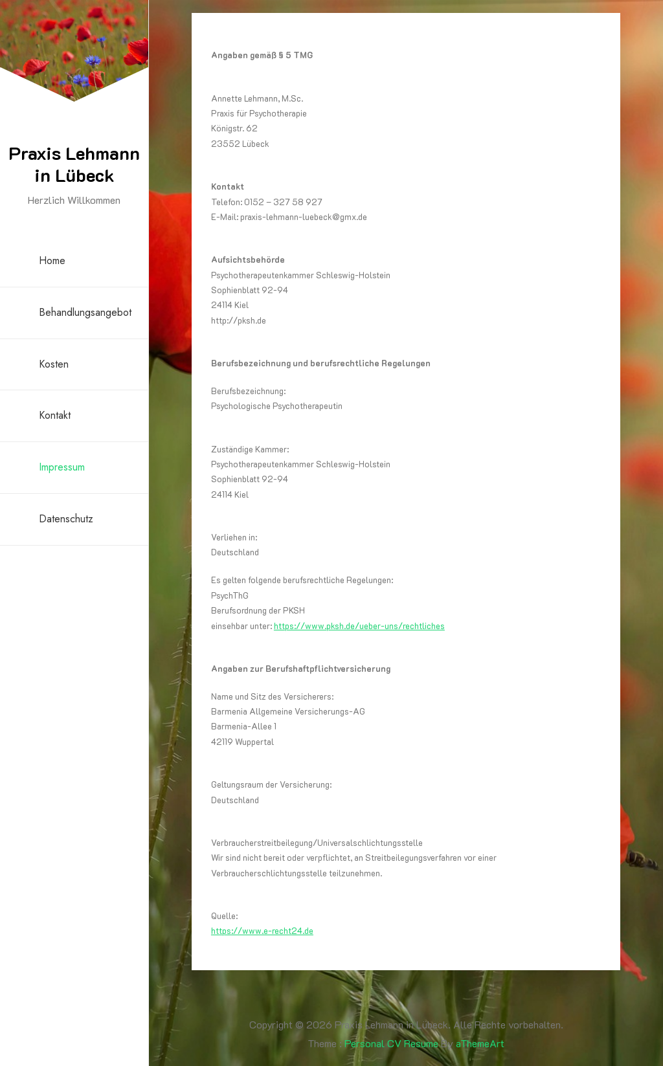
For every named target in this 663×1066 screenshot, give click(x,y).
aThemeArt (480, 1043)
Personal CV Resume (391, 1043)
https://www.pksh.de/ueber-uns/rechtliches (359, 625)
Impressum (62, 467)
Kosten (54, 364)
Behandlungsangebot (85, 312)
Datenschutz (66, 518)
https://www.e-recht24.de (262, 930)
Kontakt (55, 415)
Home (52, 260)
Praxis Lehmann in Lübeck (74, 163)
